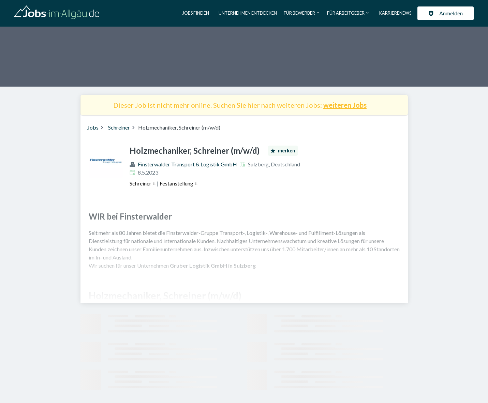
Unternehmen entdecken (248, 13)
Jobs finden (195, 13)
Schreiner (119, 127)
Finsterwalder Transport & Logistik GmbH (187, 164)
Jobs (93, 127)
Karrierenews (395, 13)
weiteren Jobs (345, 105)
